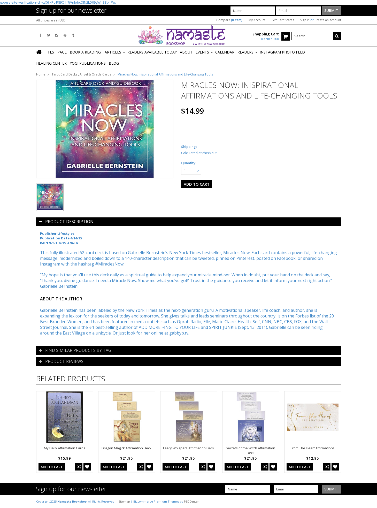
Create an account (327, 20)
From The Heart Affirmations (313, 448)
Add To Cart (52, 467)
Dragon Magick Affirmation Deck (126, 448)
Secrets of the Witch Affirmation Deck (250, 450)
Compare (229, 20)
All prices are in (51, 20)
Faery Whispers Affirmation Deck (188, 448)
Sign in (305, 20)
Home (40, 74)
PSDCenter (191, 501)
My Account (257, 20)
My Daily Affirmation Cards (64, 448)
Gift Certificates (283, 20)
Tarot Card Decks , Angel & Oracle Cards (81, 74)
